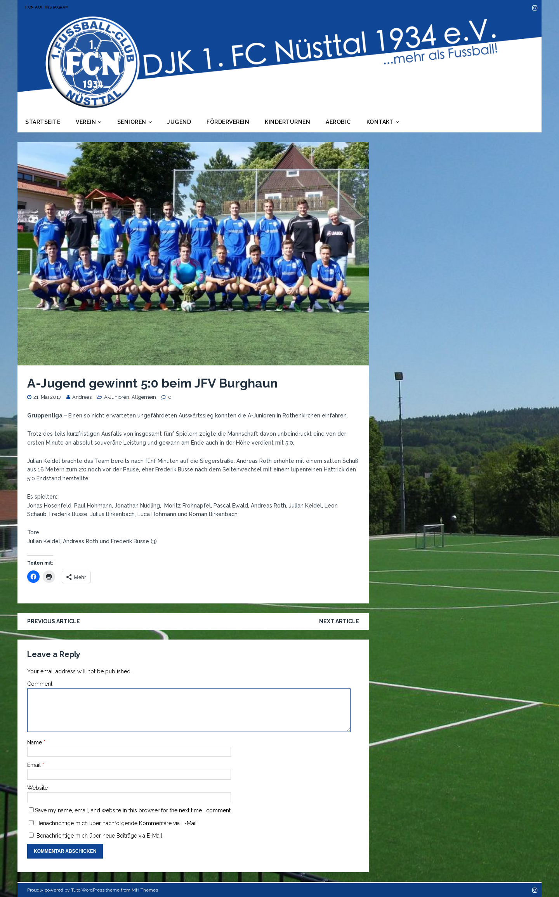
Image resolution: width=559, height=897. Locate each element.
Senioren (131, 122)
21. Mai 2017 (47, 397)
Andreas (82, 397)
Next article (339, 621)
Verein (86, 122)
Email (34, 765)
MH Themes (145, 890)
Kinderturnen (287, 122)
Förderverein (228, 122)
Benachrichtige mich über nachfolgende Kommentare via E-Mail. (117, 823)
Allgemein (144, 397)
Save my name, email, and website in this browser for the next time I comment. (133, 810)
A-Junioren (116, 397)
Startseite (42, 122)
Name (35, 742)
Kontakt (380, 122)
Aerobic (338, 122)
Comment (39, 684)
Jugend (179, 122)
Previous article (53, 621)
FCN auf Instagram (47, 7)
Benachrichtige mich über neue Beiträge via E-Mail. (99, 836)
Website (37, 788)
